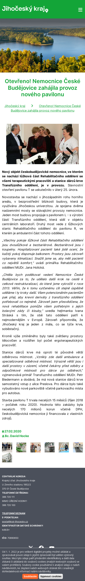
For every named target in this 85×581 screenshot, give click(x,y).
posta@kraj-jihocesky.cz (15, 521)
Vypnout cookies (50, 576)
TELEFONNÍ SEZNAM (13, 513)
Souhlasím (30, 576)
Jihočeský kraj (14, 106)
